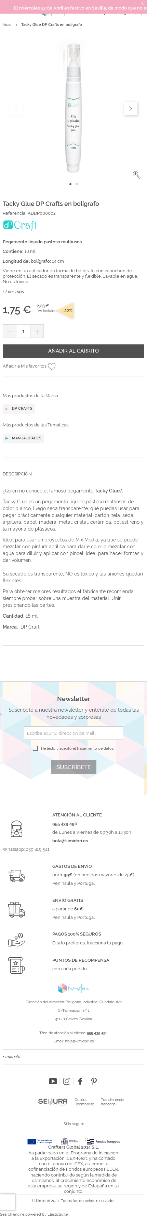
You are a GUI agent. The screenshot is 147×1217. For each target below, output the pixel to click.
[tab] (73, 479)
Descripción (17, 473)
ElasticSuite (58, 1214)
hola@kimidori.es (79, 1041)
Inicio (7, 24)
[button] (137, 175)
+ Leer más (13, 291)
